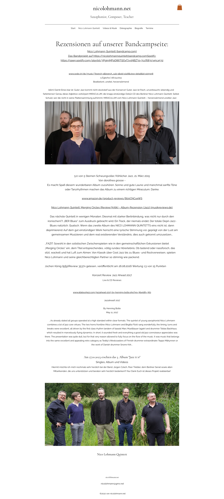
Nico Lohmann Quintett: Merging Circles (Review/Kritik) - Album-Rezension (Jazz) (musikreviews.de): (112, 207)
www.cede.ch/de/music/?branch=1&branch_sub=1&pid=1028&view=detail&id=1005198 (111, 73)
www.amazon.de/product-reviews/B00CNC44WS (112, 198)
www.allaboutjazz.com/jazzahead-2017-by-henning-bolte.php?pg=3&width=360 (112, 292)
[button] (179, 7)
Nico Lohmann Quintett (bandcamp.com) (112, 51)
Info (65, 266)
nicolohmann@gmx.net (112, 483)
